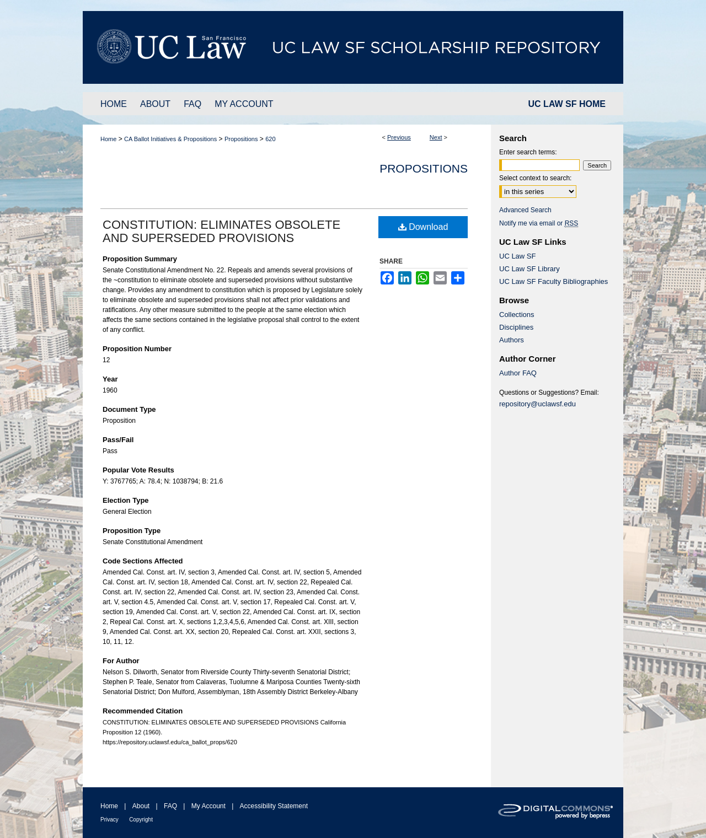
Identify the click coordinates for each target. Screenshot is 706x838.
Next (436, 137)
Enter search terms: (528, 152)
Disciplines (516, 327)
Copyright (141, 819)
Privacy (109, 819)
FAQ (170, 806)
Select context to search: (535, 178)
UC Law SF (517, 256)
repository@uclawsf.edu (537, 404)
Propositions (241, 139)
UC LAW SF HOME (567, 104)
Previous (399, 137)
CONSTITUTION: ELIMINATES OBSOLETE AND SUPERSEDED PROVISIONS (221, 231)
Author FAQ (518, 373)
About (140, 806)
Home (108, 139)
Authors (511, 340)
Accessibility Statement (274, 806)
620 (270, 139)
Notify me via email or (538, 223)
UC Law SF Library (529, 269)
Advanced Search (525, 210)
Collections (516, 314)
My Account (208, 806)
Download (423, 227)
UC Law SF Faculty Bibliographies (553, 281)
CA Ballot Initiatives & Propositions (170, 139)
